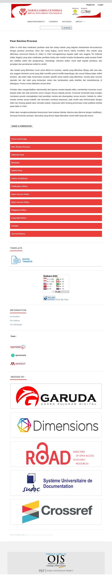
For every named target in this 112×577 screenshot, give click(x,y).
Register (90, 5)
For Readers (15, 316)
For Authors (15, 320)
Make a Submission (22, 126)
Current (53, 21)
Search (67, 27)
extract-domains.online (17, 535)
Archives (67, 21)
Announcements (36, 21)
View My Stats (62, 299)
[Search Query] (50, 27)
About (79, 21)
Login (100, 5)
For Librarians (16, 324)
